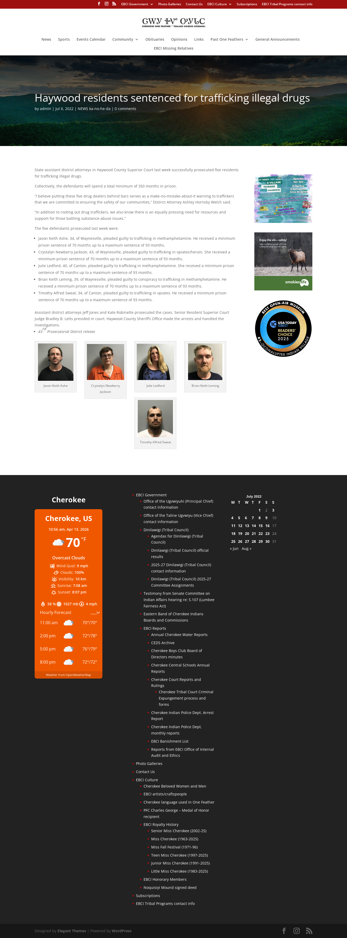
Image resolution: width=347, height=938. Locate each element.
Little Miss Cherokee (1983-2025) (179, 871)
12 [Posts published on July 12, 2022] (240, 525)
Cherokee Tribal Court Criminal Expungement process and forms (186, 698)
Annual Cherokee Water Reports (179, 634)
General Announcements (277, 40)
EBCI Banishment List (169, 741)
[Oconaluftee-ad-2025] (283, 355)
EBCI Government (134, 4)
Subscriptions (247, 4)
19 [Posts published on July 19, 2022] (240, 533)
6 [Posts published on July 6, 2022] (246, 517)
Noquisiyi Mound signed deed (170, 887)
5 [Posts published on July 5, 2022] (239, 517)
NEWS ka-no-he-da (94, 108)
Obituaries (154, 40)
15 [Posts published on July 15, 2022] (261, 525)
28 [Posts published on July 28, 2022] (254, 541)
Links (199, 40)
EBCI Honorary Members (165, 879)
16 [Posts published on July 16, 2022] (267, 525)
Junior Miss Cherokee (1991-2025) (180, 863)
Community (122, 40)
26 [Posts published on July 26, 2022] (240, 541)
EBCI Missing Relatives (173, 48)
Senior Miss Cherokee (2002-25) (178, 830)
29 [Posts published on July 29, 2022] (261, 541)
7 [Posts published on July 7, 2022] (253, 517)
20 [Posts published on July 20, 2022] (247, 533)
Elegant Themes (71, 930)
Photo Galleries (169, 4)
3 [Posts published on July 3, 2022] (273, 510)
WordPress (122, 930)
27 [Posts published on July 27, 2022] (247, 541)
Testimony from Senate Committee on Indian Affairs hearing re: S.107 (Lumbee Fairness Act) (179, 599)
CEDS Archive (163, 642)
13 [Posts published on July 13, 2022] (247, 525)
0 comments (125, 108)
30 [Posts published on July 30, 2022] (267, 541)
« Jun (234, 548)
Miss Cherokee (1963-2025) (174, 838)
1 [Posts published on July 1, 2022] (260, 510)
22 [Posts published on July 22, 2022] (261, 533)
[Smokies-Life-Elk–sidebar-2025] (283, 288)
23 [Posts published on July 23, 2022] (267, 533)
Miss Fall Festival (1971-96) (174, 847)
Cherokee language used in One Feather (179, 802)
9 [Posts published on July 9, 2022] (266, 517)
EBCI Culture (217, 4)
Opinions (179, 40)
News (46, 40)
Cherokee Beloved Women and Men (175, 786)
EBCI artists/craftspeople (165, 793)
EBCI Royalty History (161, 824)
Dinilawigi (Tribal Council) (166, 529)
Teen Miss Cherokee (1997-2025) (179, 855)
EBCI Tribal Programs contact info (287, 4)
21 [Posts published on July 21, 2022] (254, 533)
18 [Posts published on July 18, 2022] (233, 533)
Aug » (246, 548)
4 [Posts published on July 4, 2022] (232, 517)
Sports (64, 40)
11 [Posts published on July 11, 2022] (233, 525)
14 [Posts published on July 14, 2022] (254, 525)
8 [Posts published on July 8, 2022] (260, 517)
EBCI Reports (155, 628)
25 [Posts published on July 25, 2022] (233, 541)
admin (45, 108)
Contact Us (194, 4)
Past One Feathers (227, 40)
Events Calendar (91, 40)
